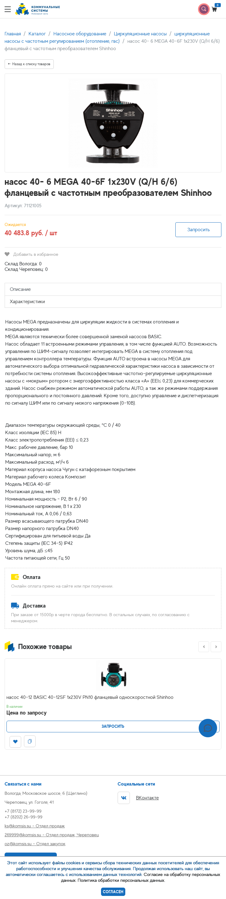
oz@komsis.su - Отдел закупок (35, 843)
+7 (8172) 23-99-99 (23, 811)
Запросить (198, 229)
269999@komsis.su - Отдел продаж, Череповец (52, 834)
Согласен (113, 891)
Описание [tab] (20, 289)
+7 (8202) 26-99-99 (23, 816)
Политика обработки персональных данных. (121, 880)
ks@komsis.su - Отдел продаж (35, 825)
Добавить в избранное (31, 254)
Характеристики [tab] (27, 301)
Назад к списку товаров (29, 64)
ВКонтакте (138, 798)
